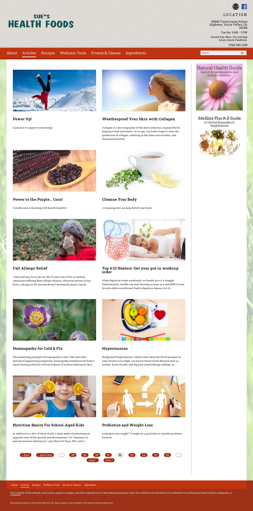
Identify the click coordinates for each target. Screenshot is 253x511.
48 (72, 455)
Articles (29, 52)
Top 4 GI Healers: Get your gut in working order (140, 270)
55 (155, 455)
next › (93, 460)
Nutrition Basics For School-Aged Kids (48, 424)
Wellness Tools (73, 52)
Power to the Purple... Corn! (38, 199)
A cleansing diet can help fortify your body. (127, 208)
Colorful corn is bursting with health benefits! (40, 208)
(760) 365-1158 (238, 45)
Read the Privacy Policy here (100, 503)
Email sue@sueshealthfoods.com (236, 7)
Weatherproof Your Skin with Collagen (138, 118)
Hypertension (115, 348)
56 (167, 455)
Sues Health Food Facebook (244, 7)
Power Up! (22, 118)
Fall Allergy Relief (30, 268)
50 (96, 455)
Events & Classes (106, 52)
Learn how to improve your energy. (33, 128)
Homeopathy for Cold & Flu (38, 348)
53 (132, 455)
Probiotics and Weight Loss (127, 424)
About (12, 52)
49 (85, 455)
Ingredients (136, 52)
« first (26, 455)
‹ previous (45, 455)
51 (108, 455)
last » (109, 460)
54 (143, 455)
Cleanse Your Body (119, 199)
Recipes (48, 52)
